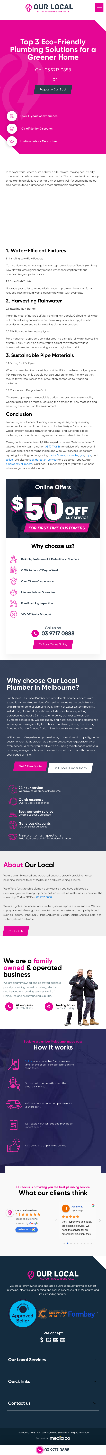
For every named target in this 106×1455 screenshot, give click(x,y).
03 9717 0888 (58, 69)
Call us (28, 1061)
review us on (26, 1229)
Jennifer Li (77, 1206)
